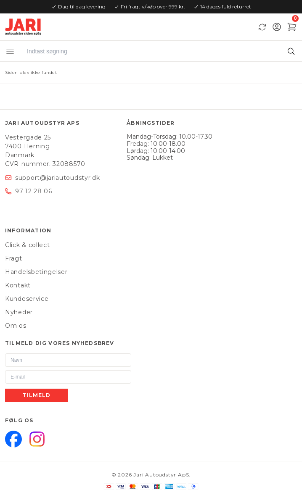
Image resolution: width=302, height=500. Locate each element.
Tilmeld (36, 395)
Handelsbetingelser (36, 272)
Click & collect (27, 245)
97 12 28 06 (33, 191)
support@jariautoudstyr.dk (57, 178)
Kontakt (18, 285)
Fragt (13, 258)
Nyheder (19, 312)
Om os (15, 325)
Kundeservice (26, 299)
